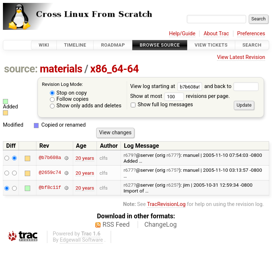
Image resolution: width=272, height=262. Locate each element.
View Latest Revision (241, 57)
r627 (128, 185)
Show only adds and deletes (86, 106)
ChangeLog (160, 224)
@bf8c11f (50, 187)
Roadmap (113, 45)
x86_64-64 (114, 69)
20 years (84, 158)
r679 (128, 155)
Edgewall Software (81, 240)
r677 (171, 155)
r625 (171, 185)
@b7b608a (50, 158)
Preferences (251, 34)
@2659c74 (50, 173)
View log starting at (167, 86)
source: (21, 69)
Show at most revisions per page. (180, 96)
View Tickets (211, 45)
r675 (171, 170)
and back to (231, 86)
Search (252, 45)
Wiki (44, 45)
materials (61, 69)
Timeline (75, 45)
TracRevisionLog (166, 204)
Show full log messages (162, 105)
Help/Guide (182, 34)
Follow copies (69, 99)
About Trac (216, 34)
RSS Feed (116, 224)
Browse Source (160, 45)
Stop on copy (68, 93)
